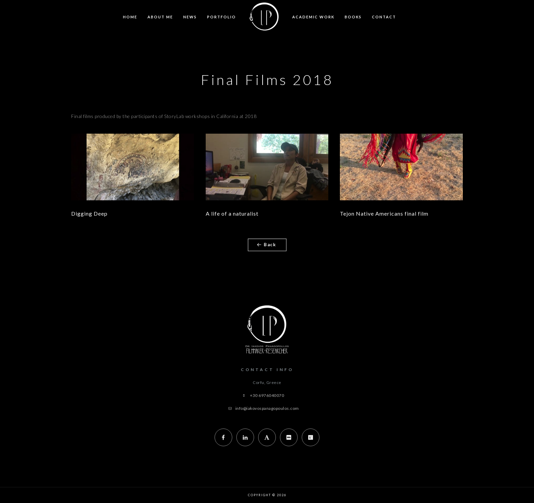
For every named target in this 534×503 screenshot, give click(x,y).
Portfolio (221, 17)
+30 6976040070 (267, 395)
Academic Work (313, 17)
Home (130, 17)
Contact (384, 17)
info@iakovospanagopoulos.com (267, 408)
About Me (160, 17)
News (190, 17)
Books (353, 17)
